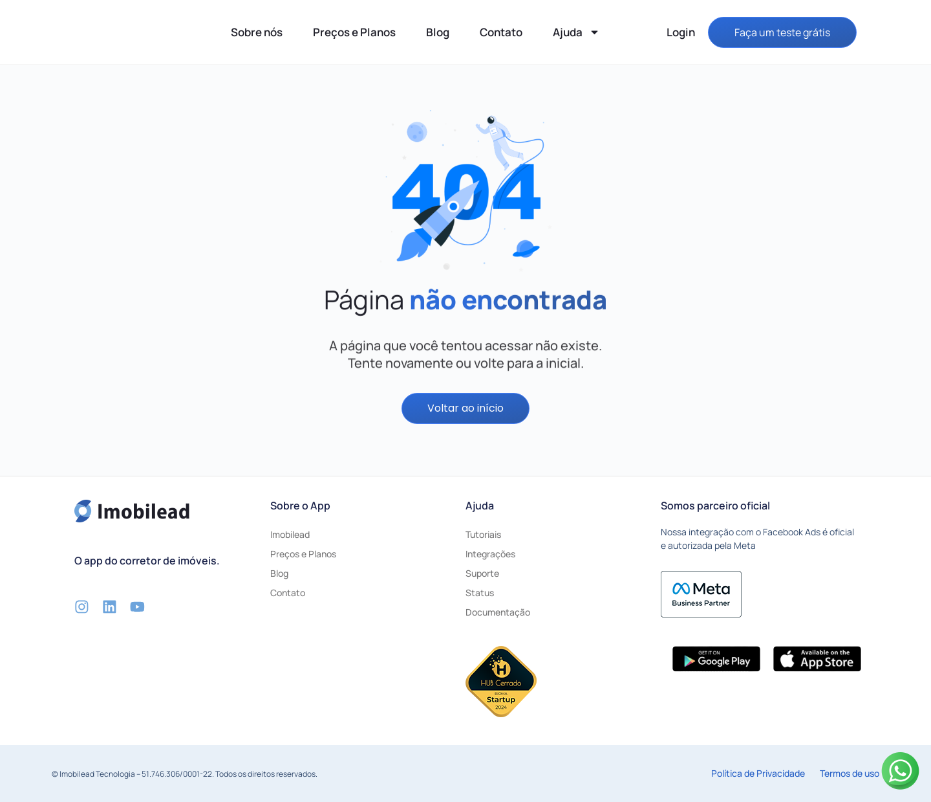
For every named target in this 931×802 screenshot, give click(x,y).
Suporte (482, 574)
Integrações (490, 554)
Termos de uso (849, 773)
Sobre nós (257, 32)
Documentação (498, 613)
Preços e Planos (354, 32)
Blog (437, 32)
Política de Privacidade (758, 773)
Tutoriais (483, 535)
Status (480, 593)
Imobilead (290, 535)
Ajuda (576, 32)
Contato (501, 32)
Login (681, 32)
